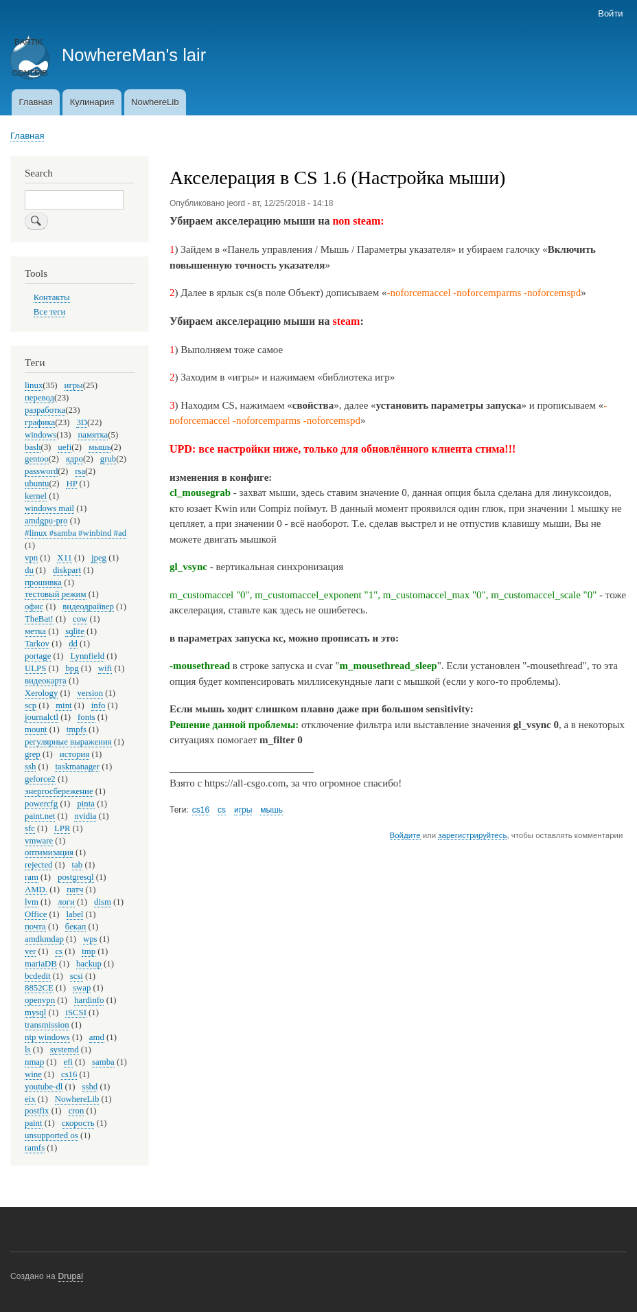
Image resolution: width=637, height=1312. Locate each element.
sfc (30, 828)
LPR (62, 828)
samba (103, 1062)
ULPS (35, 668)
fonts (86, 717)
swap (82, 988)
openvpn (40, 1000)
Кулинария (92, 102)
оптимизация (49, 852)
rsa (80, 471)
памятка (93, 435)
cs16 (200, 810)
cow (80, 619)
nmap (34, 1062)
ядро (74, 459)
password (41, 471)
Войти (610, 13)
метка (35, 631)
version (90, 693)
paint (34, 1123)
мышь (271, 810)
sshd (90, 1087)
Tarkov (37, 643)
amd (96, 1037)
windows (40, 435)
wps (90, 939)
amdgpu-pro (46, 520)
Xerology (41, 693)
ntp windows (47, 1037)
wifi (105, 668)
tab (77, 865)
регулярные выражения (68, 742)
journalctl (41, 717)
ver (30, 951)
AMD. (36, 889)
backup (89, 964)
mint (63, 705)
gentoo (37, 459)
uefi (64, 447)
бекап (75, 926)
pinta (86, 803)
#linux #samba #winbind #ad (75, 533)
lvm (31, 902)
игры (243, 810)
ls (28, 1049)
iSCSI (75, 1012)
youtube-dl (43, 1087)
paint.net (40, 816)
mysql (35, 1012)
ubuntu (37, 483)
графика (40, 422)
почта (35, 926)
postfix (37, 1111)
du (29, 570)
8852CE (39, 988)
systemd (64, 1049)
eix (30, 1099)
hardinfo (89, 1000)
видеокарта (46, 681)
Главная (35, 102)
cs (222, 810)
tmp (88, 951)
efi (68, 1062)
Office (36, 914)
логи (66, 902)
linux (34, 385)
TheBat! (39, 619)
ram (31, 877)
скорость (78, 1123)
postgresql (76, 877)
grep (32, 754)
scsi (76, 976)
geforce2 (40, 779)
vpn (31, 558)
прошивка (43, 582)
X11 (64, 558)
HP (71, 483)
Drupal (71, 1276)
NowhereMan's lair (134, 55)
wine (33, 1074)
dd (73, 643)
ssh (30, 766)
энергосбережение (59, 791)
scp (30, 705)
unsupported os (51, 1135)
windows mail (49, 508)
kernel (36, 496)
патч (75, 889)
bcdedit (38, 976)
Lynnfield (87, 656)
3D (81, 422)
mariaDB (41, 964)
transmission (47, 1025)
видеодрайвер (88, 606)
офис (34, 606)
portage (38, 656)
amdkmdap (44, 939)
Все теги (50, 312)
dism (102, 902)
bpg (71, 668)
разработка (45, 410)
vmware (39, 841)
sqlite (74, 631)
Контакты (52, 297)
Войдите (405, 835)
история (74, 754)
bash (32, 447)
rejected (38, 865)
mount (36, 729)
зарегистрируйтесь (472, 835)
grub (108, 459)
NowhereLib (154, 102)
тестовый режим (55, 594)
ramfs (35, 1148)
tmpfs (76, 729)
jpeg (98, 558)
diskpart (67, 570)
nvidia (85, 816)
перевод (39, 398)
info (98, 705)
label (75, 914)
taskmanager (77, 766)
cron (76, 1111)
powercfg (41, 803)
